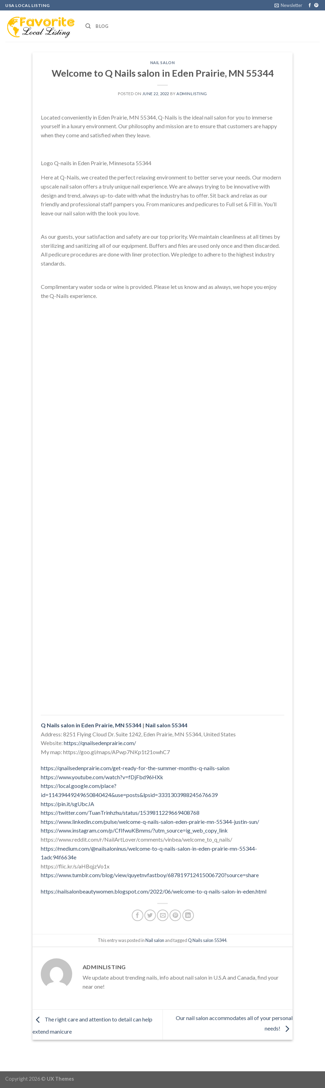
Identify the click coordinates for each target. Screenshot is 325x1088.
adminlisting (191, 93)
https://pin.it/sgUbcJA (67, 803)
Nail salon (162, 62)
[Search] (88, 26)
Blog (102, 26)
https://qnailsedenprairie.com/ (100, 743)
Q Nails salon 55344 (207, 940)
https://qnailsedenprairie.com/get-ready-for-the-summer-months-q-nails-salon (135, 768)
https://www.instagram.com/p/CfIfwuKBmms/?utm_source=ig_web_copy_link (134, 830)
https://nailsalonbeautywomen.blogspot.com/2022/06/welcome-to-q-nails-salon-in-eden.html (153, 891)
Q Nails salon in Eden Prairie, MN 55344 (91, 725)
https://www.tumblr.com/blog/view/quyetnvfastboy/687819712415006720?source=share (150, 875)
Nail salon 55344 (166, 725)
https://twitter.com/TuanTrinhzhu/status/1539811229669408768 (120, 812)
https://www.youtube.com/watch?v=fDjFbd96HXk (102, 777)
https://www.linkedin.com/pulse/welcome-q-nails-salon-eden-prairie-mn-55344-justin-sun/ (150, 821)
